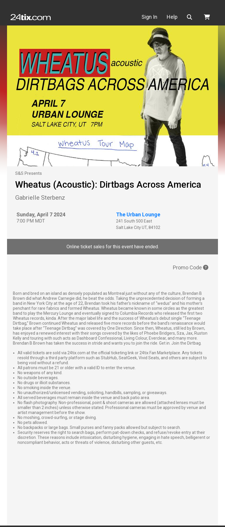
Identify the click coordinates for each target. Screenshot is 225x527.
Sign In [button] (149, 17)
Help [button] (172, 17)
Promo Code (190, 267)
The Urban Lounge (138, 214)
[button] (190, 17)
